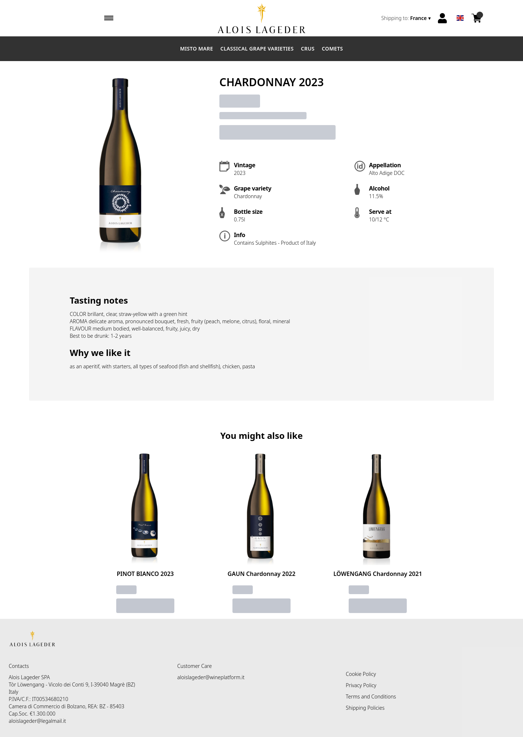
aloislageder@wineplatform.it (210, 677)
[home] (262, 18)
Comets (332, 48)
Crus (308, 48)
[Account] (442, 18)
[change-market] (407, 18)
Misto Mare (196, 48)
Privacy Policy (361, 685)
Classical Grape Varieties (257, 48)
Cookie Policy (361, 673)
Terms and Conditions (371, 696)
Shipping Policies (365, 707)
